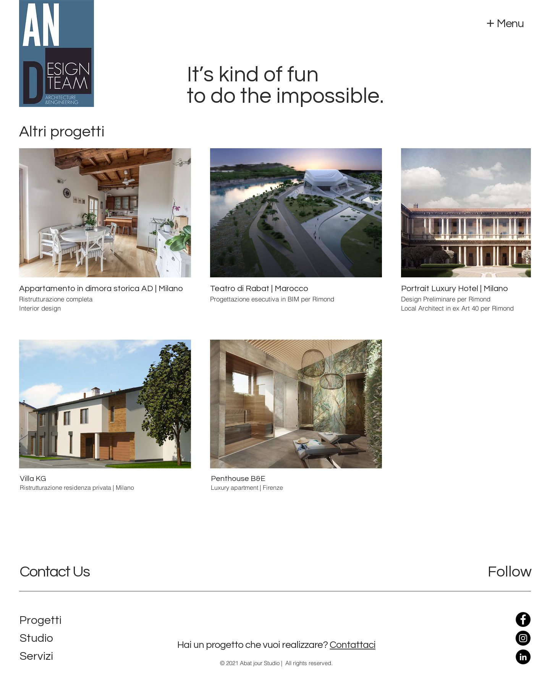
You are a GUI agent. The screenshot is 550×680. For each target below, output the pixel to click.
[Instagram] (523, 638)
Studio (36, 638)
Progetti (40, 620)
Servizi (36, 656)
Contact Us (54, 572)
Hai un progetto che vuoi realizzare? (252, 645)
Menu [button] (510, 23)
